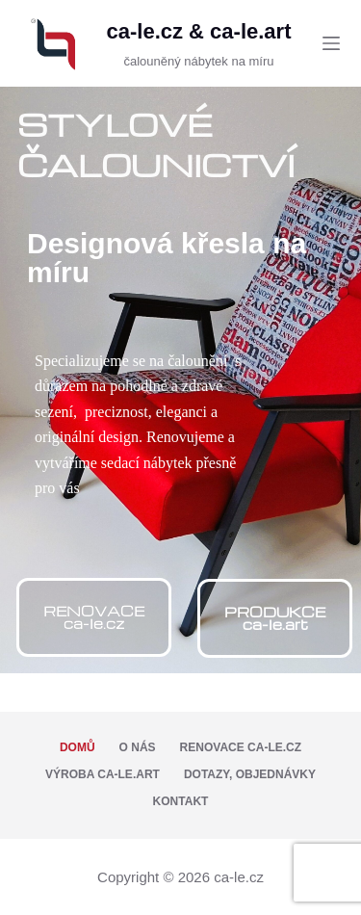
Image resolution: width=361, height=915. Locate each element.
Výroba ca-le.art (102, 774)
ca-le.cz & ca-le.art (198, 31)
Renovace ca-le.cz (240, 747)
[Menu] (331, 43)
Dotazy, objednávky (250, 774)
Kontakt (181, 801)
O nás (137, 747)
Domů (77, 747)
